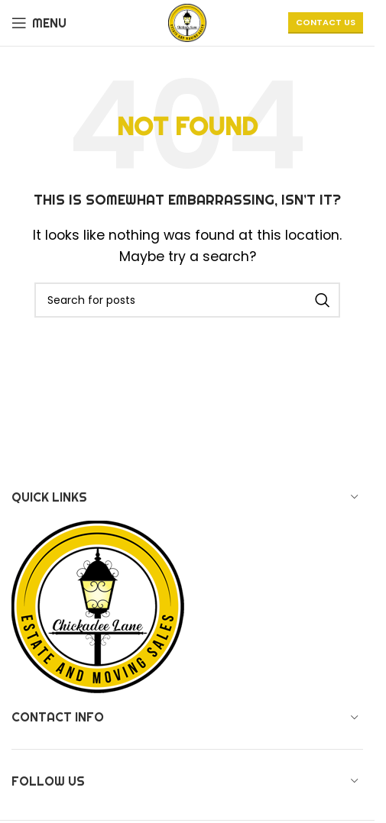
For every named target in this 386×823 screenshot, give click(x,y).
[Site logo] (187, 22)
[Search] (187, 300)
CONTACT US (325, 22)
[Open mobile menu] (39, 23)
